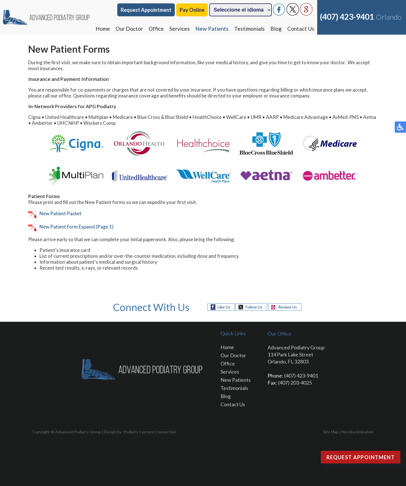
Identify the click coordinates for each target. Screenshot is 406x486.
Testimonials (249, 28)
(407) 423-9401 (347, 16)
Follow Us (254, 307)
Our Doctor (129, 28)
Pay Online (192, 10)
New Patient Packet (54, 213)
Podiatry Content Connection (149, 431)
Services (179, 28)
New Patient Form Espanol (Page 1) (71, 227)
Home (103, 28)
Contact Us (300, 28)
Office (156, 28)
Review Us (287, 307)
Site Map (331, 431)
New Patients (212, 28)
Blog (276, 28)
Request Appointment (146, 10)
